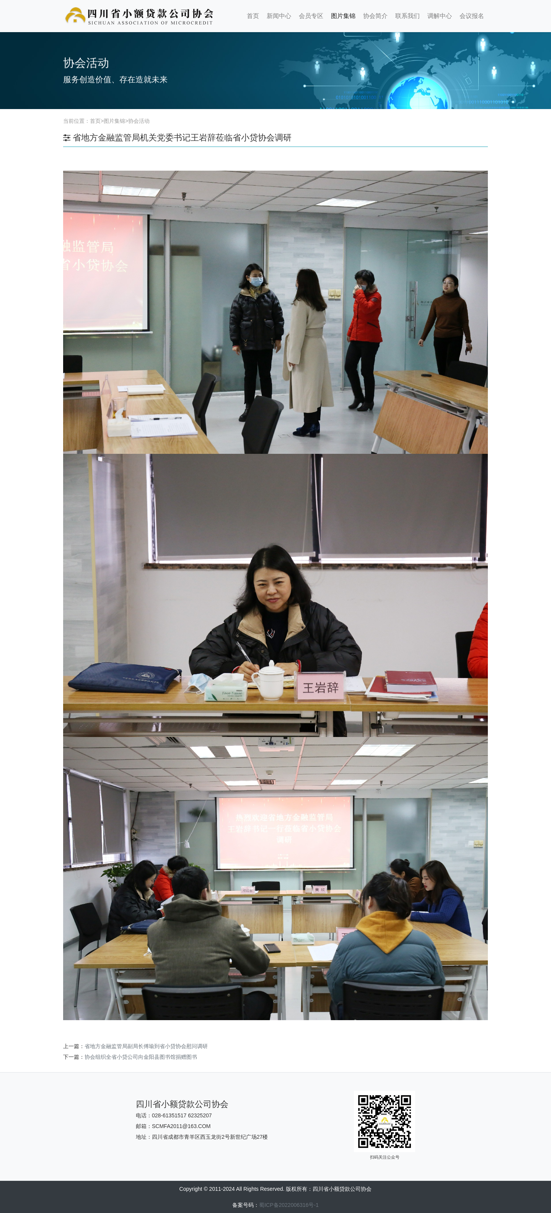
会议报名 (472, 16)
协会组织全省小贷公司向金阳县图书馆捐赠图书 (141, 1057)
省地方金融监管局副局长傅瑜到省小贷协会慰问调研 (146, 1046)
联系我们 (407, 16)
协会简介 (375, 16)
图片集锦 (343, 16)
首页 (253, 16)
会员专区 (311, 16)
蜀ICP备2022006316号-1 (289, 1205)
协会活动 (139, 121)
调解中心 (439, 16)
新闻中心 (279, 16)
